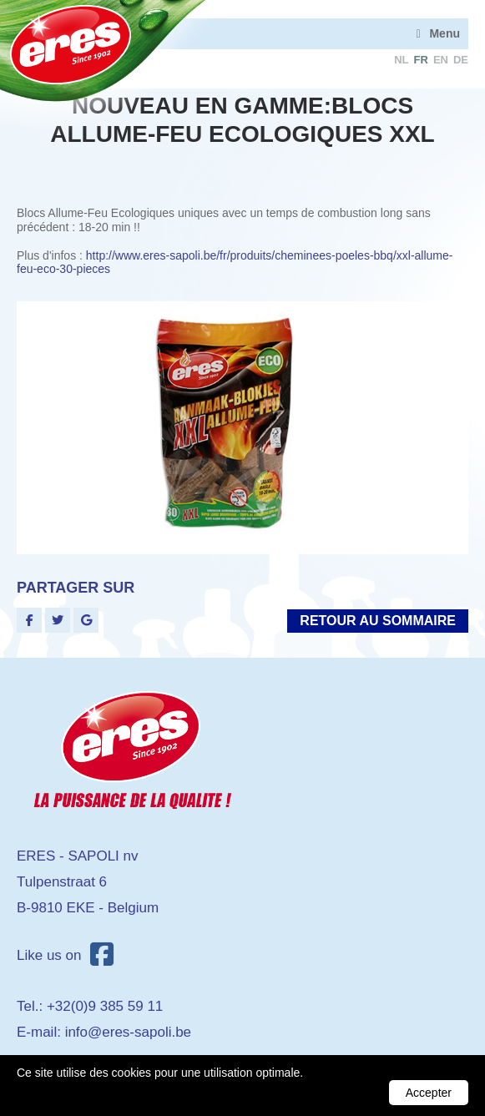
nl (401, 59)
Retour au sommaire (378, 621)
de (460, 59)
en (440, 59)
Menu (444, 33)
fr (421, 59)
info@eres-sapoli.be (128, 1032)
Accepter (429, 1092)
